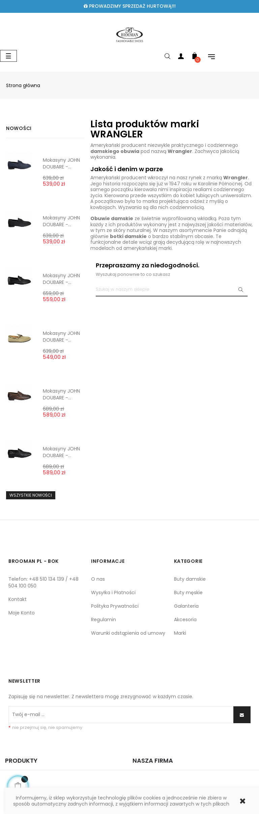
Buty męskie (188, 592)
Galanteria (186, 606)
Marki (180, 633)
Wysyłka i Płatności (113, 592)
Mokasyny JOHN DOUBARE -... (61, 163)
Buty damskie (190, 579)
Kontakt (17, 599)
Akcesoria (185, 619)
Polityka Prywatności (115, 606)
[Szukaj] (172, 289)
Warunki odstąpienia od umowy (128, 633)
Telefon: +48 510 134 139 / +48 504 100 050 (43, 582)
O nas (98, 579)
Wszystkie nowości (30, 495)
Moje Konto (21, 612)
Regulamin (103, 619)
